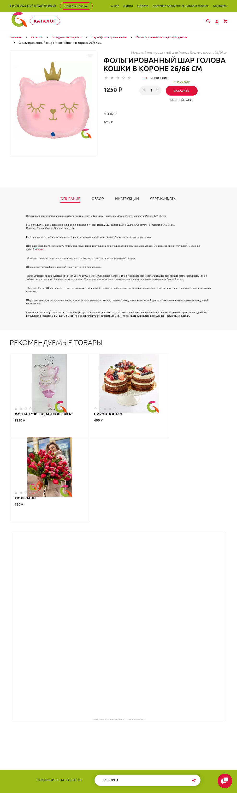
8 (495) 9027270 (20, 5)
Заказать (181, 90)
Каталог (47, 20)
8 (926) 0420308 (45, 5)
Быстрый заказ (181, 99)
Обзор (98, 198)
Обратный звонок (76, 6)
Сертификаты (163, 198)
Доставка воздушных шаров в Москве (181, 5)
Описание (70, 198)
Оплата (142, 5)
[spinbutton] (150, 90)
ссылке (39, 248)
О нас (115, 5)
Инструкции (127, 198)
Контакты (220, 5)
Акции (128, 5)
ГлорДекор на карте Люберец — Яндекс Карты (118, 635)
